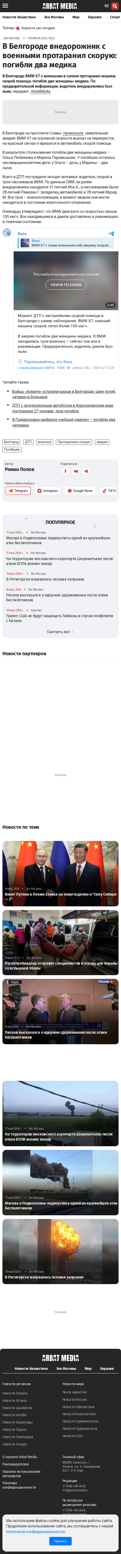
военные (44, 442)
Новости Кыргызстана (79, 1414)
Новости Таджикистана (79, 1429)
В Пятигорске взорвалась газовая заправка (45, 579)
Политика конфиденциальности (19, 1485)
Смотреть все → (60, 632)
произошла (73, 133)
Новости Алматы (15, 1393)
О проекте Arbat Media (19, 1457)
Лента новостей (74, 1392)
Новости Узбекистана (78, 1407)
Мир (76, 17)
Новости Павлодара (17, 1437)
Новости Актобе (14, 1415)
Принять (60, 1541)
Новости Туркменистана (80, 1421)
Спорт (115, 17)
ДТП (28, 442)
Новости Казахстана (19, 17)
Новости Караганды (17, 1422)
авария (102, 442)
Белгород (11, 442)
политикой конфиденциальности (35, 1531)
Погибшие (12, 449)
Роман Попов (19, 469)
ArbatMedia (40, 91)
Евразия (94, 17)
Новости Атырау (14, 1444)
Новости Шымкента (17, 1408)
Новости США (72, 1436)
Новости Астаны (14, 1401)
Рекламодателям (15, 1464)
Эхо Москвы (54, 17)
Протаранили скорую (74, 442)
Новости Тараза (14, 1430)
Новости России (74, 1400)
